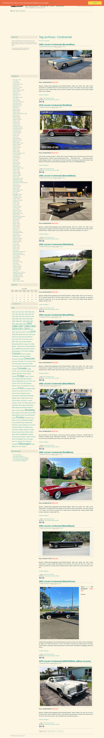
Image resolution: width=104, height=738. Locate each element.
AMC (14, 88)
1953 (27, 319)
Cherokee (14, 359)
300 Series (32, 334)
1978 (44, 168)
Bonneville (23, 348)
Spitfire (31, 432)
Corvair (14, 369)
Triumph (15, 269)
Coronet (33, 366)
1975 (17, 332)
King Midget (15, 194)
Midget (17, 407)
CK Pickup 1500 (30, 361)
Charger (28, 356)
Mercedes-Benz (16, 216)
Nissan (14, 228)
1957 (20, 321)
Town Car (14, 441)
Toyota (14, 267)
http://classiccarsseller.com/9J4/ (52, 238)
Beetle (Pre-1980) (29, 344)
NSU (14, 229)
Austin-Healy (16, 104)
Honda (14, 172)
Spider (27, 432)
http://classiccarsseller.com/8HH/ (52, 724)
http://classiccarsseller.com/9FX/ (52, 309)
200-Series (19, 334)
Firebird (25, 386)
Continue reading (43, 94)
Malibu (26, 403)
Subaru (14, 264)
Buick (14, 118)
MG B (14, 220)
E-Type (16, 379)
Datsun (14, 138)
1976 (20, 332)
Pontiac (14, 239)
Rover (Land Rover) (17, 254)
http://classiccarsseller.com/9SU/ (52, 99)
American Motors (16, 90)
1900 (13, 312)
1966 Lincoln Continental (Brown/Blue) (57, 44)
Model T (30, 407)
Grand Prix (15, 391)
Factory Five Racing (17, 153)
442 (17, 339)
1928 (26, 312)
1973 (31, 329)
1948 (32, 316)
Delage (14, 141)
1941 (23, 316)
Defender (19, 373)
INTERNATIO (16, 179)
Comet (14, 366)
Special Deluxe (20, 432)
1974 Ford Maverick (17, 454)
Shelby (14, 257)
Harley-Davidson (16, 168)
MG (14, 219)
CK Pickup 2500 (16, 363)
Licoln (14, 204)
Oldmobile (15, 231)
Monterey (22, 410)
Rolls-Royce (15, 253)
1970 (15, 329)
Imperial (28, 393)
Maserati (15, 212)
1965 (44, 237)
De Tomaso (15, 140)
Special (14, 432)
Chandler (15, 122)
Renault (14, 248)
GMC (14, 163)
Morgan (14, 223)
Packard (15, 235)
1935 (26, 314)
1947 (29, 316)
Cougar (29, 369)
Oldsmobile (15, 232)
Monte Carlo (15, 410)
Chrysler (15, 132)
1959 (27, 321)
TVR (14, 270)
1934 (23, 314)
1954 (31, 319)
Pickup (26, 415)
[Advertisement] (52, 24)
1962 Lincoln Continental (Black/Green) (57, 581)
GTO (24, 391)
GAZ (14, 160)
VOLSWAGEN (16, 276)
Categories (14, 76)
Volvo (14, 278)
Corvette (22, 368)
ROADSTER (28, 422)
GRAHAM (15, 166)
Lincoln (63, 46)
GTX (30, 391)
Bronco (28, 349)
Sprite (13, 434)
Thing (13, 439)
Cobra (14, 135)
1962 (44, 445)
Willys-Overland (16, 281)
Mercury (14, 217)
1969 (33, 326)
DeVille (14, 376)
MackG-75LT (16, 210)
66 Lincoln (15, 79)
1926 (19, 312)
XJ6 (17, 446)
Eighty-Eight (26, 378)
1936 (29, 314)
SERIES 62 (21, 427)
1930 (33, 312)
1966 (44, 98)
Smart (14, 259)
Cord (14, 137)
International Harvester (18, 182)
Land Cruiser (16, 400)
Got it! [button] (95, 3)
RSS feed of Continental (44, 40)
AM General (15, 87)
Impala (23, 393)
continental (51, 574)
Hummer (15, 175)
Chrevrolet (15, 129)
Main (13, 10)
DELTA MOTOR (16, 143)
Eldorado (20, 381)
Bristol (14, 115)
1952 (24, 319)
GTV (28, 391)
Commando (19, 366)
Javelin (19, 398)
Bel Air (24, 346)
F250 (24, 383)
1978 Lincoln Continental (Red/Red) (55, 105)
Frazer (14, 159)
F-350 (17, 383)
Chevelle (15, 125)
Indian (14, 176)
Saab (14, 256)
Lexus (14, 203)
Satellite (25, 425)
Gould (14, 165)
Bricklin (14, 112)
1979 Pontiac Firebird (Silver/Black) (20, 457)
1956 (44, 308)
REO (14, 250)
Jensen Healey (16, 190)
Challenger (15, 356)
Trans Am (29, 441)
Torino (25, 439)
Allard (14, 85)
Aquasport (15, 94)
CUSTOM (23, 371)
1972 (27, 329)
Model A (25, 407)
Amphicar (15, 91)
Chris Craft (15, 131)
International (15, 181)
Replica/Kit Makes (17, 251)
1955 (13, 321)
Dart (32, 371)
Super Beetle (21, 436)
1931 (13, 314)
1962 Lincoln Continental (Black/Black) (57, 383)
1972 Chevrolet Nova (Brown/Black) (21, 459)
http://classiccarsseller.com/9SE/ (52, 170)
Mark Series (32, 403)
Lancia (14, 198)
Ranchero (19, 420)
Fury (25, 388)
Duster (26, 376)
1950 (17, 319)
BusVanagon (16, 351)
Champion (22, 356)
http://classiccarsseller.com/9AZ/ (52, 378)
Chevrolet (15, 128)
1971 (21, 329)
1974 (13, 332)
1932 (16, 314)
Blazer (14, 348)
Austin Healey (16, 101)
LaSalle (14, 201)
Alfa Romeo (15, 84)
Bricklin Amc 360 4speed (18, 113)
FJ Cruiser (31, 386)
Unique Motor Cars (17, 272)
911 (19, 339)
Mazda (14, 215)
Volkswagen (15, 273)
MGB (13, 407)
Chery (14, 123)
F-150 (33, 381)
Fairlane (29, 383)
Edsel (14, 151)
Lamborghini (15, 197)
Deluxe (24, 373)
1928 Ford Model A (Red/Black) (20, 460)
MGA (32, 405)
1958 (24, 321)
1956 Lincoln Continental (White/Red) (56, 244)
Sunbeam (15, 266)
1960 (31, 321)
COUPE (14, 371)
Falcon (14, 386)
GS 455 (20, 391)
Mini (14, 222)
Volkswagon (15, 275)
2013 (27, 334)
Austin (14, 100)
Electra (25, 381)
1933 (19, 314)
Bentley (14, 109)
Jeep (14, 187)
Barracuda (15, 344)
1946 (26, 316)
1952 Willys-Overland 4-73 (18, 456)
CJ (25, 361)
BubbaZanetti (48, 246)
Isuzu (14, 184)
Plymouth (15, 238)
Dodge (14, 147)
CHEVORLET (16, 126)
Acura (14, 82)
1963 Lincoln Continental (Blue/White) (56, 315)
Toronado (30, 439)
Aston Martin (15, 97)
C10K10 (26, 351)
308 (23, 337)
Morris (14, 225)
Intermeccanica (16, 178)
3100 (25, 337)
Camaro (14, 121)
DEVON (14, 145)
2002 (24, 334)
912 (22, 339)
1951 (20, 319)
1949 (13, 319)
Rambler (15, 245)
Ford (14, 157)
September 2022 (16, 303)
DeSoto (14, 144)
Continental (48, 98)
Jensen (14, 188)
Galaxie (29, 388)
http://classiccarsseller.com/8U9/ (52, 576)
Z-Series (23, 446)
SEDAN (15, 427)
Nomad (30, 412)
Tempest (33, 436)
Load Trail (15, 207)
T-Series (28, 436)
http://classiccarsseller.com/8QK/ (52, 655)
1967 (21, 326)
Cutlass (28, 371)
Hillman (14, 170)
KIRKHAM (15, 195)
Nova (34, 413)
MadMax (47, 385)
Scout (29, 425)
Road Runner (20, 422)
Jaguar (14, 185)
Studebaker (15, 262)
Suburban (30, 434)
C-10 (21, 351)
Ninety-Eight (23, 412)
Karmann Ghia (29, 398)
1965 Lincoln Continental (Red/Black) (56, 452)
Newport (17, 412)
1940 (19, 316)
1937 (32, 314)
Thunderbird (19, 439)
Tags (17, 10)
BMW (14, 110)
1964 (44, 574)
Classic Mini (24, 363)
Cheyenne (15, 361)
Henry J (14, 169)
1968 (27, 326)
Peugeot (15, 237)
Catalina (28, 354)
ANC (14, 93)
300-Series (15, 337)
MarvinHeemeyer (49, 46)
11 (60, 731)
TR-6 (23, 441)
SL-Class (31, 429)
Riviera (14, 422)
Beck (14, 107)
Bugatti (14, 116)
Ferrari (14, 154)
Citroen (14, 134)
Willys (14, 279)
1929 (29, 312)
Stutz (14, 263)
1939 (16, 316)
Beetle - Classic (17, 346)
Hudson (14, 173)
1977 (24, 332)
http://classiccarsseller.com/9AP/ (52, 446)
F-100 (29, 381)
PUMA (14, 242)
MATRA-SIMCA (16, 213)
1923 (16, 312)
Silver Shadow (19, 429)
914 (25, 339)
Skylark (26, 429)
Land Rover (15, 200)
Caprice (23, 354)
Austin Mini (15, 103)
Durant (14, 148)
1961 (13, 324)
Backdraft (15, 106)
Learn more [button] (52, 3)
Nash (14, 226)
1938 (13, 316)
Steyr (14, 260)
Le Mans (29, 400)
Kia (13, 192)
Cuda (18, 371)
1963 (44, 376)
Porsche (15, 241)
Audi (14, 98)
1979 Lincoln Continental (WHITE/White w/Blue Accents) (65, 661)
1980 (13, 334)
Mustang (30, 410)
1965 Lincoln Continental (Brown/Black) (57, 176)
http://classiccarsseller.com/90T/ (52, 520)
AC (13, 81)
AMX (17, 341)
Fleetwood (15, 388)
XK (19, 446)
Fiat (14, 156)
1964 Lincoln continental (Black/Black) (56, 526)
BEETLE (21, 344)
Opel (14, 234)
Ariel (14, 96)
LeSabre (14, 403)
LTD (23, 403)
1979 (44, 723)
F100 (21, 383)
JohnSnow (47, 107)
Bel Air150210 (30, 346)
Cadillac (14, 119)
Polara (14, 418)
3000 (19, 337)
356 (28, 337)
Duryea (14, 150)
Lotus (14, 209)
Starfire (18, 434)
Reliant (14, 247)
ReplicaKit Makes (27, 420)
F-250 (14, 383)
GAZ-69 (14, 162)
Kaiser (14, 191)
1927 (23, 312)
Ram (14, 244)
